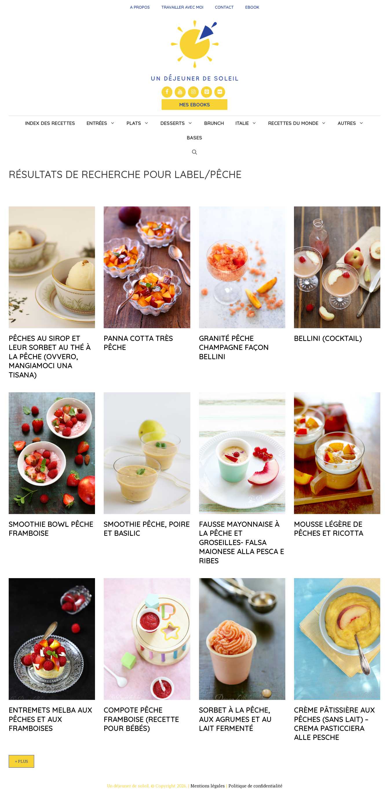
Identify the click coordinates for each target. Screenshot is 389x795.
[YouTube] (180, 92)
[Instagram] (193, 92)
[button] (194, 152)
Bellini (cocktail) (328, 338)
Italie (248, 123)
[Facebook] (167, 92)
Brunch (214, 123)
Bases (194, 138)
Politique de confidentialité (255, 786)
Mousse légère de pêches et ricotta (328, 529)
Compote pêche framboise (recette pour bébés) (141, 719)
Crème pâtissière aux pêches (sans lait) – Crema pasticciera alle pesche (334, 723)
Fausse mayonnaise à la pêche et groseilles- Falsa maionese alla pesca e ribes (241, 542)
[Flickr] (219, 92)
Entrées (104, 123)
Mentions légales (208, 786)
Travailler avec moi (182, 7)
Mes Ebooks (194, 104)
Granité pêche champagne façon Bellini (234, 347)
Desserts (179, 123)
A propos (140, 7)
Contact (224, 7)
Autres (354, 123)
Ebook (252, 7)
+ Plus (21, 761)
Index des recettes (50, 123)
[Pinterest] (206, 92)
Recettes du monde (300, 123)
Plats (141, 123)
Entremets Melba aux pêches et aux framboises (50, 719)
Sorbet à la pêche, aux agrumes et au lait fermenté (235, 719)
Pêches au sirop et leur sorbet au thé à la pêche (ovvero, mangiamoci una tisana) (50, 356)
